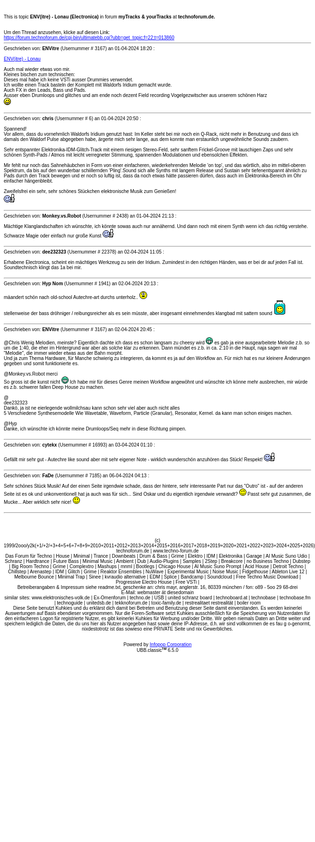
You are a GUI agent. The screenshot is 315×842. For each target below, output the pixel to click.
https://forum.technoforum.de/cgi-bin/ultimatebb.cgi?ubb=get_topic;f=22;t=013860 (89, 37)
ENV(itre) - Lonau (22, 58)
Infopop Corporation (171, 644)
